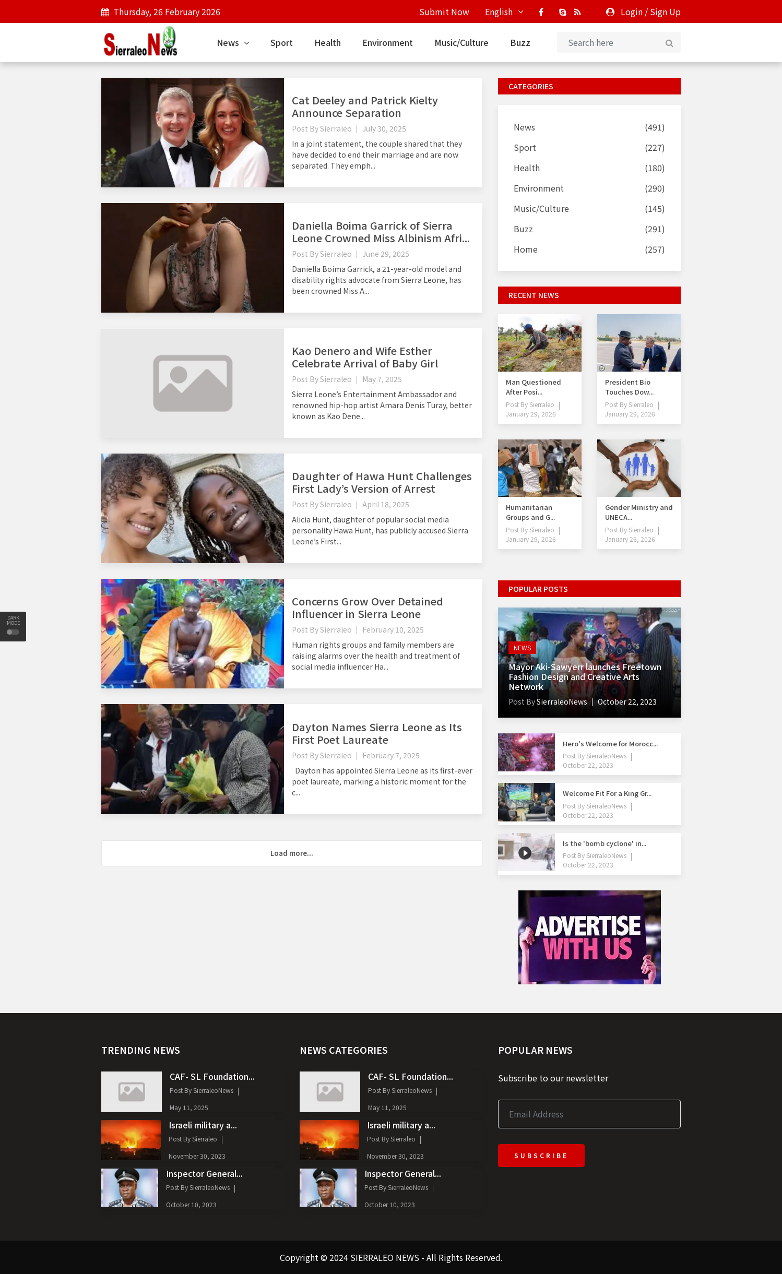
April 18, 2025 (385, 504)
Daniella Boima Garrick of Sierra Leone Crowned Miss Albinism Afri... (381, 231)
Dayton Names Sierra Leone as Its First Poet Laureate (377, 733)
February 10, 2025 (393, 629)
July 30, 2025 (384, 128)
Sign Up (665, 11)
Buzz (520, 42)
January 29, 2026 (531, 413)
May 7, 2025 (382, 379)
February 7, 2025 (391, 755)
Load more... (291, 853)
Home (526, 249)
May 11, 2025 (189, 1107)
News (233, 42)
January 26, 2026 (630, 538)
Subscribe (541, 1155)
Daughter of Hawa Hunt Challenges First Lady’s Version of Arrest (382, 482)
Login (632, 11)
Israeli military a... (203, 1124)
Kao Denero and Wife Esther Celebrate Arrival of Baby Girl (365, 357)
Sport (281, 42)
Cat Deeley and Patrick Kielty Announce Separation (365, 106)
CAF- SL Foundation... (212, 1076)
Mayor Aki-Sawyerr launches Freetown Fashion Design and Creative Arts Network (584, 676)
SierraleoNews (561, 701)
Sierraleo (336, 128)
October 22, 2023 (627, 701)
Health (327, 42)
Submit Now (444, 11)
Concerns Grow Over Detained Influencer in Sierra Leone (367, 607)
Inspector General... (204, 1173)
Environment (387, 42)
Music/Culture (461, 42)
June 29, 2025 (385, 253)
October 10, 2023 (191, 1204)
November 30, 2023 (197, 1155)
